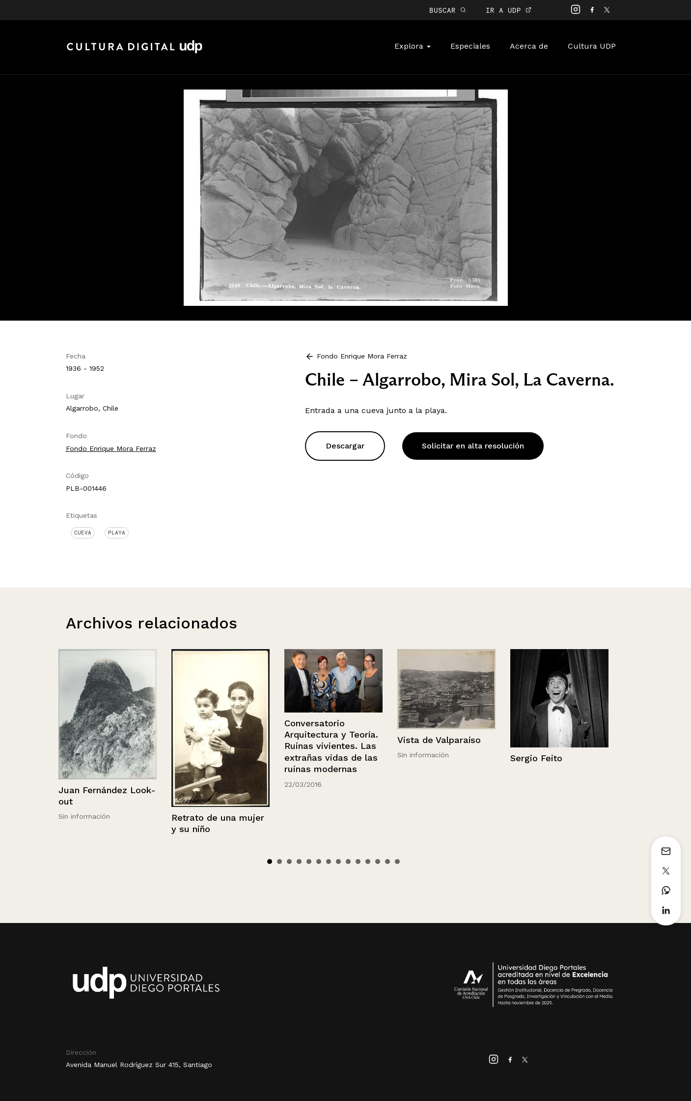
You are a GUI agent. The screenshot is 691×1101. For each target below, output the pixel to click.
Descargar (345, 445)
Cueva (82, 532)
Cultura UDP (592, 46)
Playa (116, 532)
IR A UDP (508, 10)
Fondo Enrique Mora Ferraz (111, 448)
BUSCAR (447, 10)
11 (367, 861)
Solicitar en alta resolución (473, 445)
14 (397, 861)
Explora (412, 46)
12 (377, 861)
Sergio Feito (536, 758)
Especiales (470, 46)
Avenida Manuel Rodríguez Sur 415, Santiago (139, 1065)
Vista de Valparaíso (439, 740)
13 (387, 861)
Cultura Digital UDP (134, 52)
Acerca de (529, 46)
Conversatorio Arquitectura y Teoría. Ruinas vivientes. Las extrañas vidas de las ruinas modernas (331, 746)
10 (358, 861)
